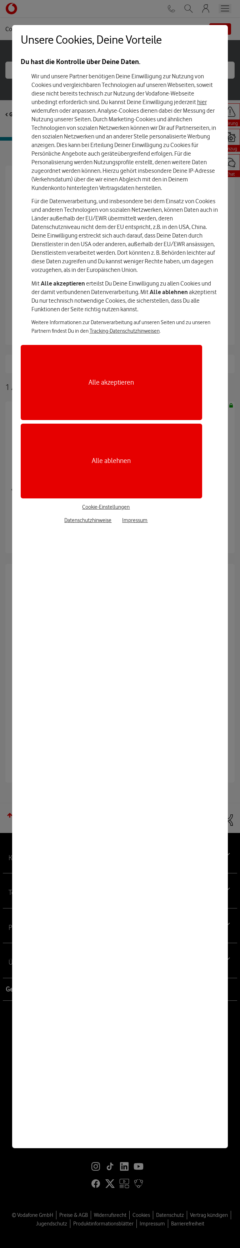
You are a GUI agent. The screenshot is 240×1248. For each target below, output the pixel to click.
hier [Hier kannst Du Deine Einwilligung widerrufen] (202, 102)
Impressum (135, 520)
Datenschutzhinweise (87, 520)
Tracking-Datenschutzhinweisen (125, 331)
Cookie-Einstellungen (106, 507)
